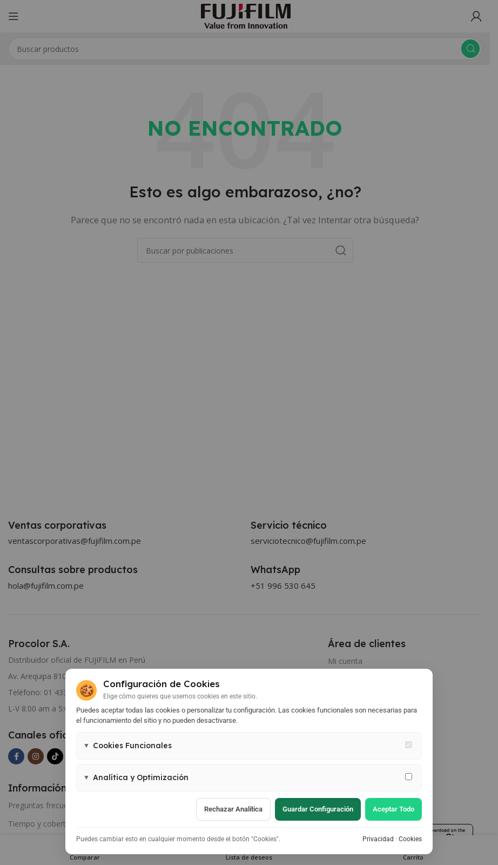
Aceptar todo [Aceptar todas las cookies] (393, 809)
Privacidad (378, 839)
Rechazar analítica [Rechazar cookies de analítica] (233, 809)
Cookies (410, 839)
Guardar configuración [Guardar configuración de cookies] (317, 809)
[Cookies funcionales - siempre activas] (408, 744)
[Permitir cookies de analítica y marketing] (408, 776)
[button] (249, 746)
